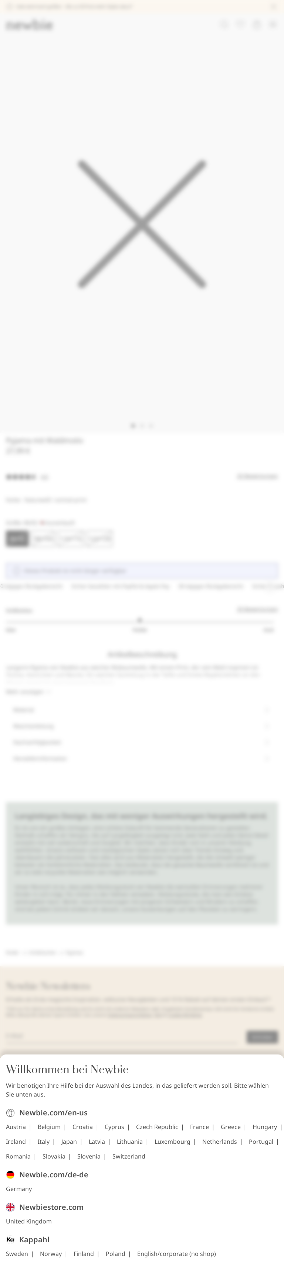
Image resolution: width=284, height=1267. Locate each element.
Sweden (17, 1258)
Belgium (49, 1131)
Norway (51, 1258)
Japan (69, 1146)
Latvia (97, 1146)
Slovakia (54, 1161)
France (199, 1131)
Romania (18, 1161)
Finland (84, 1258)
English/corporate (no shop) (176, 1258)
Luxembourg (172, 1146)
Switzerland (128, 1161)
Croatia (82, 1131)
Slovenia (89, 1161)
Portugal (261, 1146)
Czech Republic (157, 1131)
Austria (16, 1131)
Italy (44, 1146)
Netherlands (219, 1146)
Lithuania (130, 1146)
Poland (115, 1258)
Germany (19, 1193)
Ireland (16, 1146)
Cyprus (114, 1131)
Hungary (265, 1131)
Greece (231, 1131)
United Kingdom (29, 1226)
